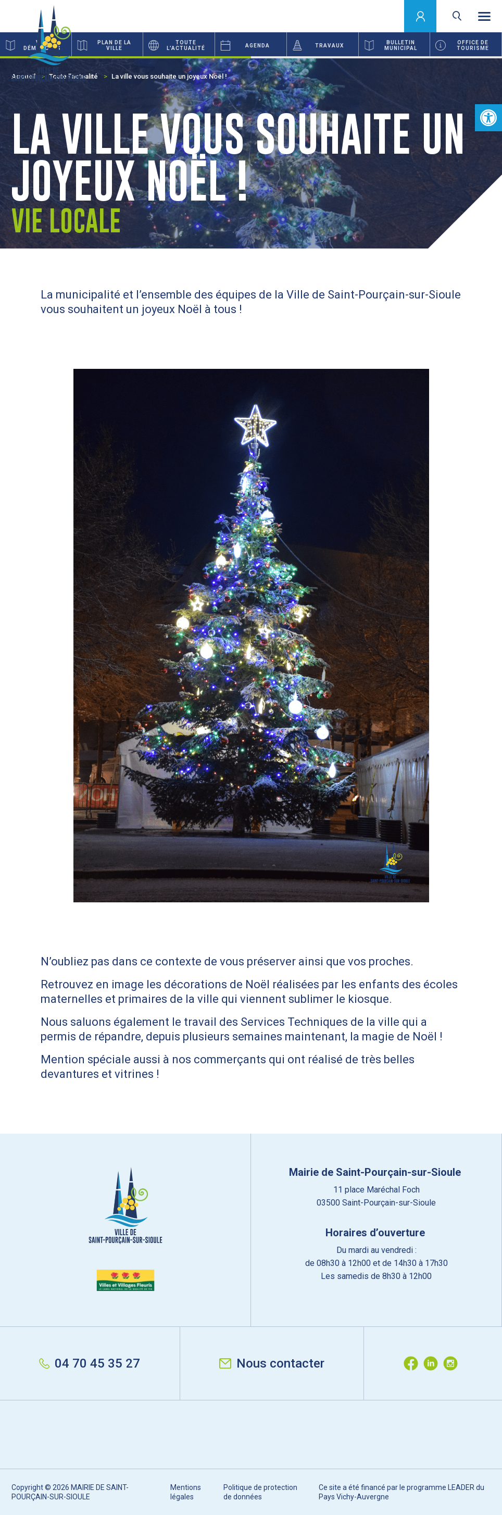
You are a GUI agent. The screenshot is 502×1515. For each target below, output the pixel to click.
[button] (488, 117)
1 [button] (125, 57)
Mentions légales (185, 1492)
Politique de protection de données (260, 1492)
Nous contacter (271, 1363)
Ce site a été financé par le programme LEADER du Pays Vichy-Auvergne (401, 1492)
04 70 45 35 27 (89, 1363)
